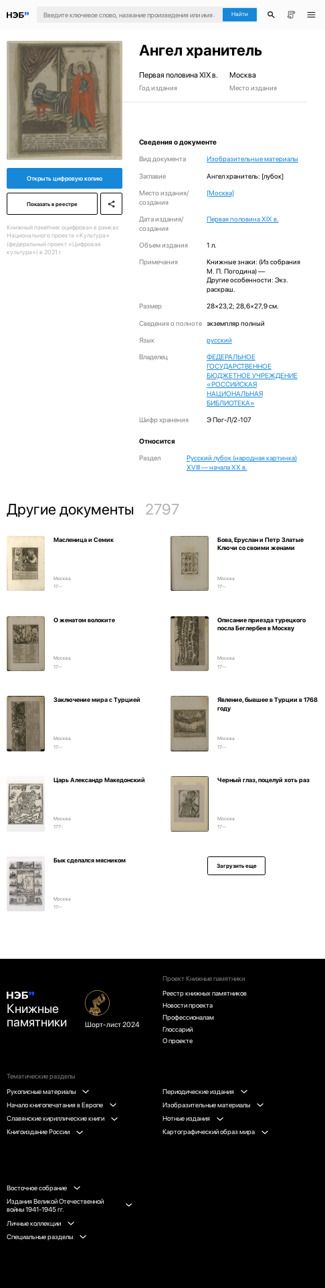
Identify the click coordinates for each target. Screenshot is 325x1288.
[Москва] (220, 193)
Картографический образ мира (215, 1131)
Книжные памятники (37, 1011)
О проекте (177, 1040)
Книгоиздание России (45, 1131)
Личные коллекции (40, 1223)
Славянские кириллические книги (62, 1118)
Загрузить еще (237, 865)
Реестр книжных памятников (204, 993)
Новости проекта (187, 1005)
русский (219, 340)
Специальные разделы (46, 1236)
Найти (239, 14)
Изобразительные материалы (252, 159)
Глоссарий (177, 1029)
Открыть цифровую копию (64, 178)
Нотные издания (192, 1118)
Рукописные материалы (48, 1091)
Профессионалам (188, 1017)
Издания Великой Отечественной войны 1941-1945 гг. (69, 1205)
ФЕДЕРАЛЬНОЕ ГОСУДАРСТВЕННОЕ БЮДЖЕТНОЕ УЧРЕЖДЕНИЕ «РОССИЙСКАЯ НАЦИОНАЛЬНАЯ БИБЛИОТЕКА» (252, 380)
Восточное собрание (43, 1188)
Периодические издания (204, 1091)
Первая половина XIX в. (243, 219)
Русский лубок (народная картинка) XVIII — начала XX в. (242, 462)
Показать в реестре (52, 204)
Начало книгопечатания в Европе (61, 1105)
